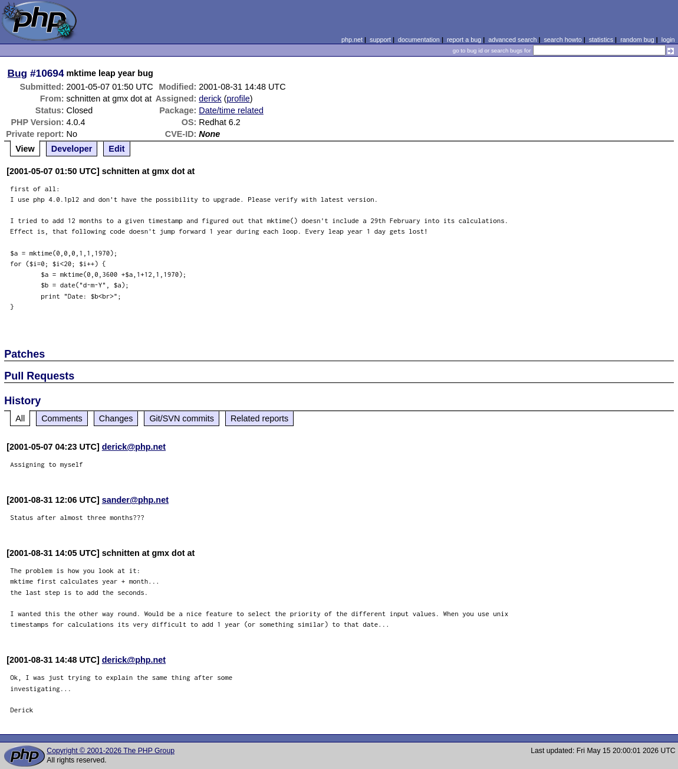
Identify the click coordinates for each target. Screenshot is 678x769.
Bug (18, 73)
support (380, 39)
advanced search (512, 39)
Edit (116, 148)
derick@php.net (134, 446)
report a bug (464, 39)
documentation (419, 39)
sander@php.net (135, 500)
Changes (116, 418)
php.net (352, 39)
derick (210, 98)
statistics (601, 39)
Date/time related (231, 110)
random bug (637, 39)
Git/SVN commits (181, 418)
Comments (62, 418)
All (20, 418)
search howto (562, 39)
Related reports (259, 418)
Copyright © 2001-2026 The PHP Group (111, 751)
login (668, 39)
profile (238, 98)
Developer (72, 148)
